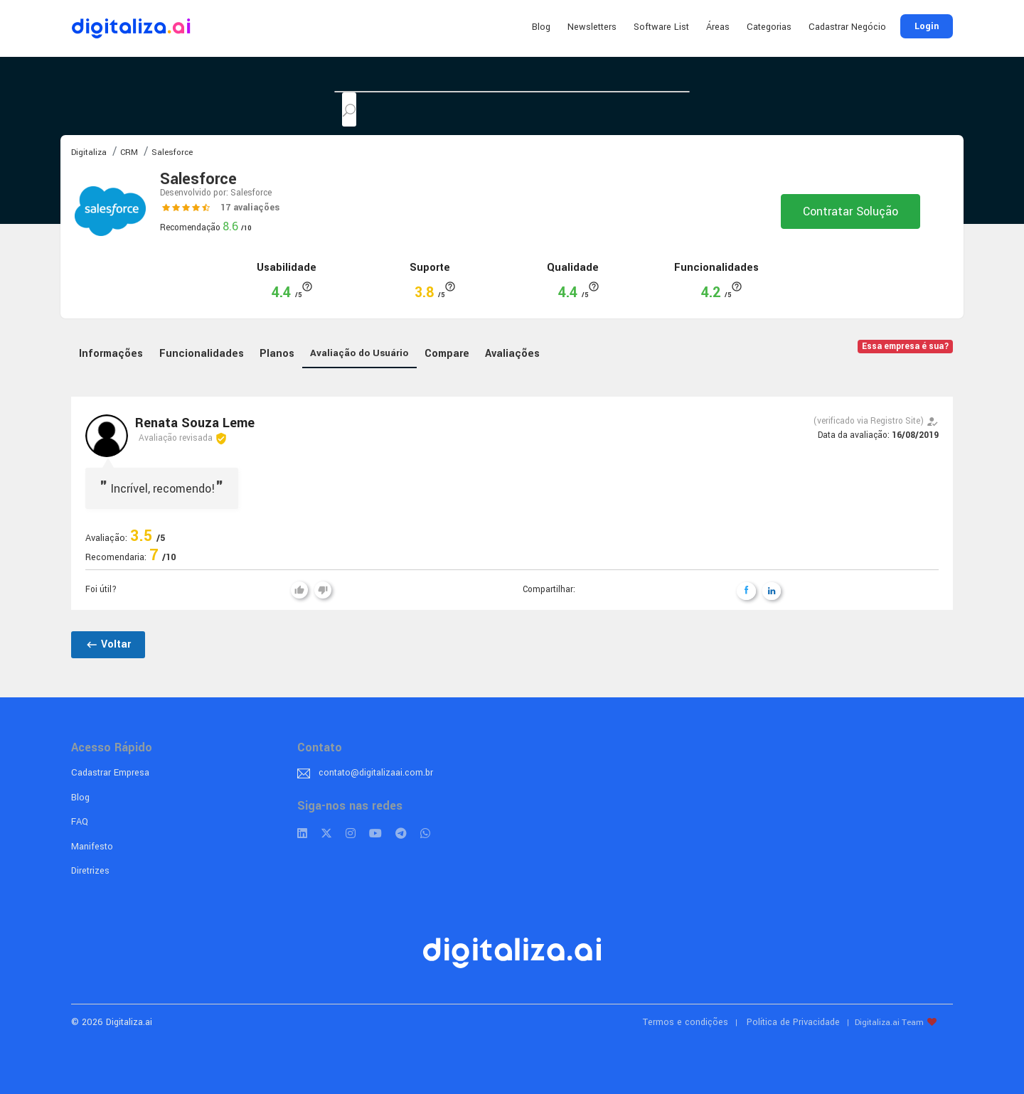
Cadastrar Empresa (110, 772)
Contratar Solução (850, 211)
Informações (111, 353)
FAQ (79, 821)
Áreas (718, 27)
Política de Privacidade (793, 1022)
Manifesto (92, 846)
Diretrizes (90, 870)
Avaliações (512, 353)
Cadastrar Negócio (847, 27)
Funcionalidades (201, 353)
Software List (661, 27)
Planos (277, 353)
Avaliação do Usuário (359, 353)
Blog (541, 27)
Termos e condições (685, 1022)
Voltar (108, 644)
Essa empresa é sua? (905, 346)
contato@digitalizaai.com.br (376, 772)
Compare (447, 353)
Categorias (769, 27)
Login (926, 26)
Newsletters (592, 27)
